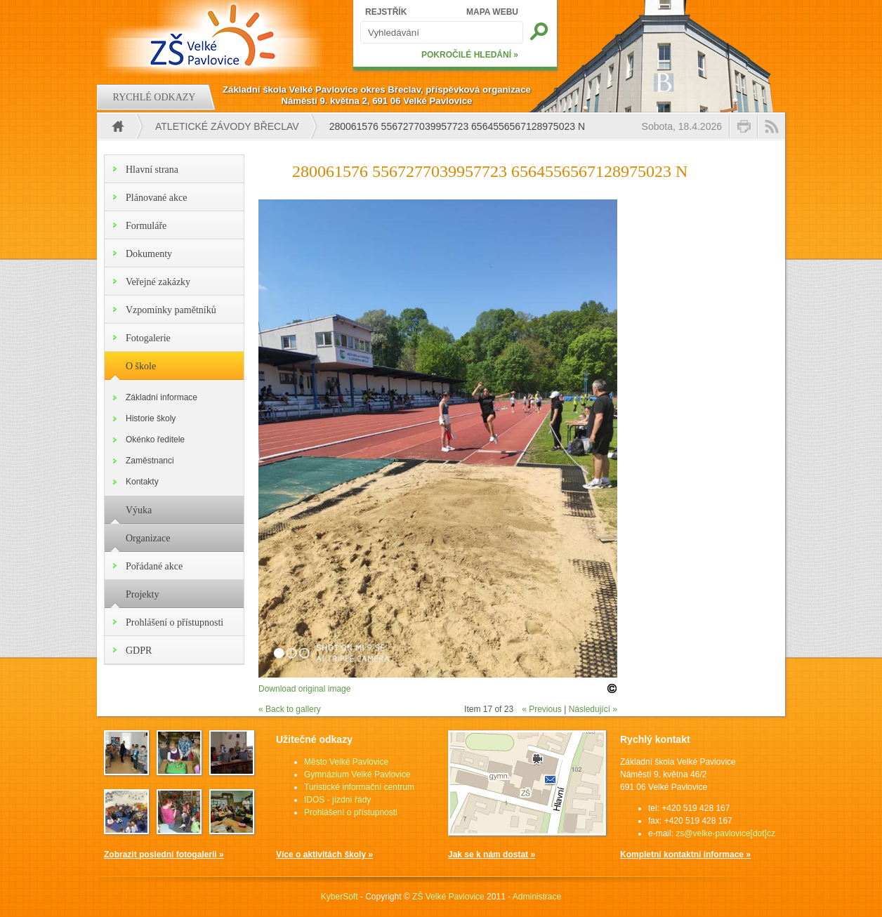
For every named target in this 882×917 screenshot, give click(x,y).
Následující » (593, 709)
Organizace (148, 538)
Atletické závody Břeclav (227, 126)
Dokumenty (149, 254)
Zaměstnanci (150, 461)
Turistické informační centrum (359, 787)
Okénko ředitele (155, 439)
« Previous (542, 709)
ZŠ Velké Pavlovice (448, 897)
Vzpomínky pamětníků (171, 310)
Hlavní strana (152, 169)
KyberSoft (339, 897)
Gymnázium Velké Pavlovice (357, 774)
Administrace (537, 897)
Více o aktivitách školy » (324, 854)
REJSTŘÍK (386, 12)
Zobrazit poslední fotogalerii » (164, 854)
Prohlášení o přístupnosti (174, 622)
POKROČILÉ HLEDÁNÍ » (469, 55)
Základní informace (161, 397)
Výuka (139, 510)
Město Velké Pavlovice (346, 762)
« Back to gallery (289, 709)
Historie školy (151, 418)
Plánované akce (156, 197)
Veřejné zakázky (158, 282)
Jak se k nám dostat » (491, 854)
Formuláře (146, 225)
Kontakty (142, 482)
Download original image (304, 689)
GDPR (139, 650)
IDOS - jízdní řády (337, 800)
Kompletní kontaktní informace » (685, 854)
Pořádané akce (154, 566)
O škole (141, 366)
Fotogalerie (148, 338)
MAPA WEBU (492, 12)
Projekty (142, 594)
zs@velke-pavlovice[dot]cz (725, 833)
